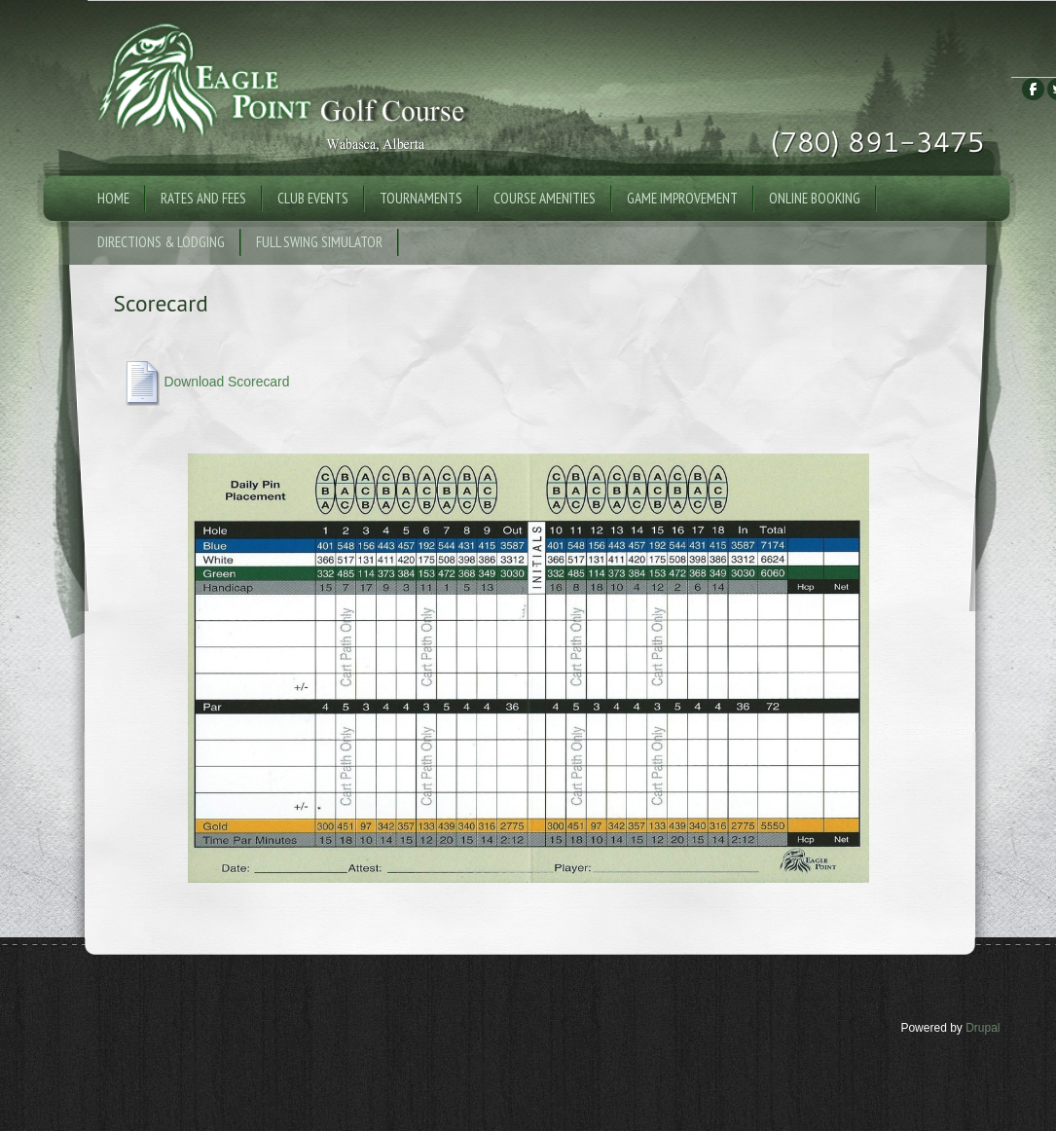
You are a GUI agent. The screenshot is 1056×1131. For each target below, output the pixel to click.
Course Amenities (544, 198)
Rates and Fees (203, 198)
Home (113, 198)
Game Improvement (682, 198)
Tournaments (421, 198)
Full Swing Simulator (319, 242)
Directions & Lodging (161, 242)
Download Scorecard (226, 381)
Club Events (312, 198)
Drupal (982, 1028)
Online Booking (814, 198)
